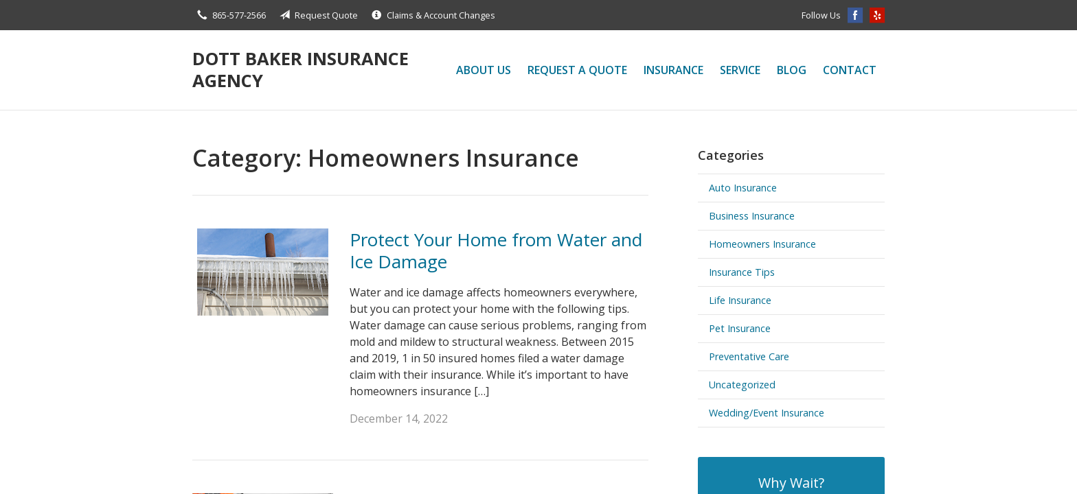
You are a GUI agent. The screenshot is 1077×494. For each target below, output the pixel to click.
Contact (849, 70)
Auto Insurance (743, 187)
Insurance (673, 70)
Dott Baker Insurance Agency (300, 70)
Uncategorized (742, 384)
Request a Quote (577, 70)
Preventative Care (749, 356)
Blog (791, 70)
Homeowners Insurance (762, 243)
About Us (483, 70)
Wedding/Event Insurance (766, 412)
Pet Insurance (740, 328)
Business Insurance (752, 215)
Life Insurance (740, 300)
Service (740, 70)
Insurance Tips (742, 272)
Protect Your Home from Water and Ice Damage (496, 250)
